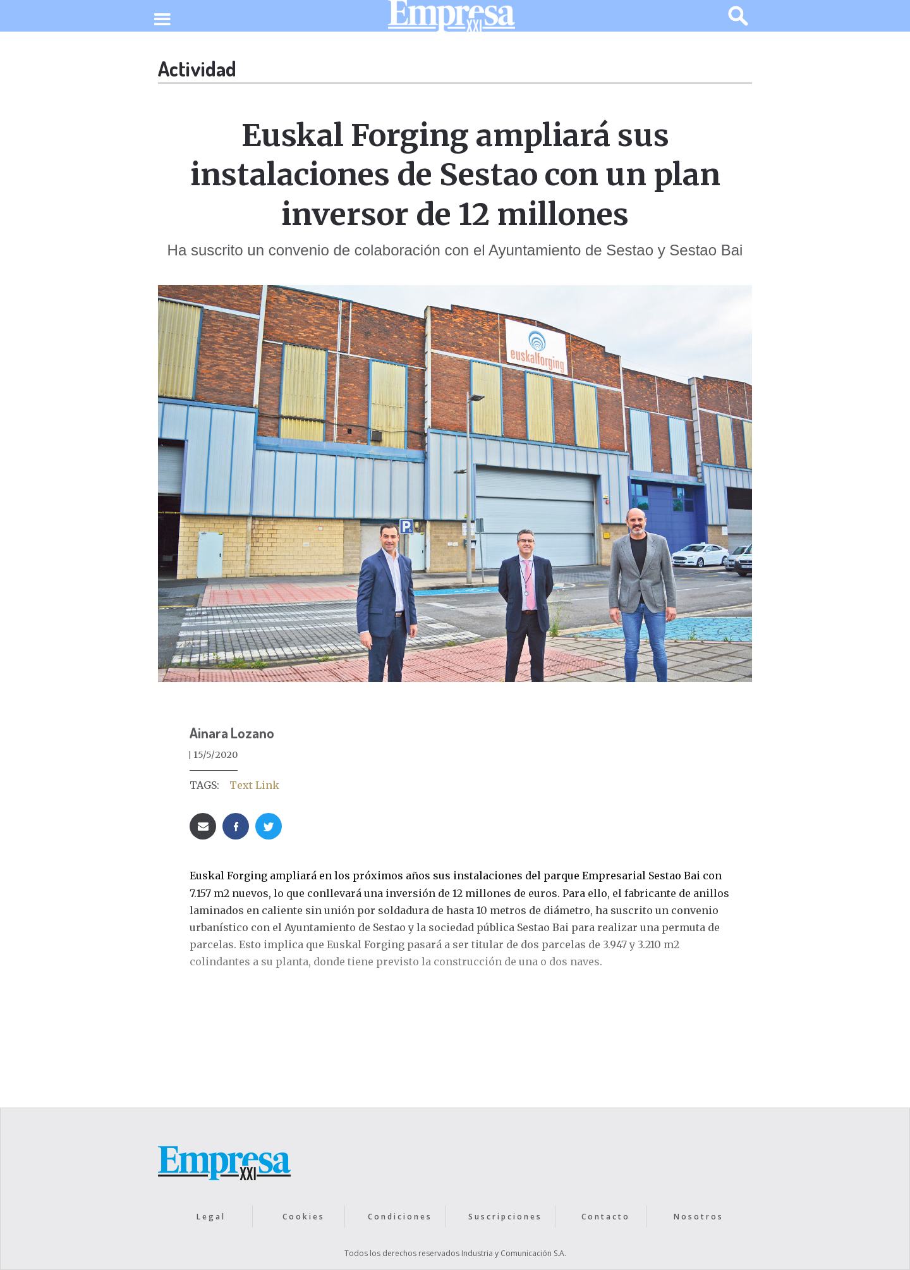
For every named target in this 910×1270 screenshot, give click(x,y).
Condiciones (400, 1216)
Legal (211, 1216)
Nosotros (699, 1216)
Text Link (254, 785)
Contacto (605, 1216)
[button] (162, 20)
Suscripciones (505, 1216)
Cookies (303, 1216)
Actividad (197, 69)
